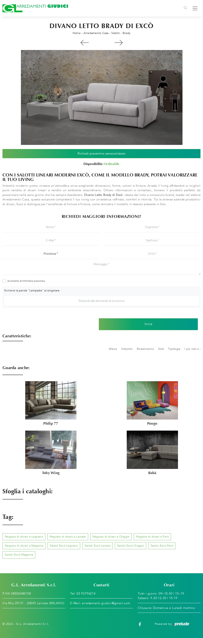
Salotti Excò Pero (162, 546)
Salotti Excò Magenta (19, 555)
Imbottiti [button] (127, 349)
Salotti (115, 33)
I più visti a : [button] (192, 349)
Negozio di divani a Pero (152, 537)
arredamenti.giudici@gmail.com (106, 603)
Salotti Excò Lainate (97, 546)
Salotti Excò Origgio (130, 546)
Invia (148, 324)
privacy (41, 281)
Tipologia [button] (174, 349)
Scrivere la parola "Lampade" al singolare (31, 290)
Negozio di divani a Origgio (111, 537)
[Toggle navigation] (185, 8)
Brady (126, 33)
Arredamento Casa (96, 33)
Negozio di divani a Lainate (68, 537)
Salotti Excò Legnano (64, 546)
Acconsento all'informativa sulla (26, 281)
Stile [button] (161, 349)
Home (77, 33)
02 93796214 (86, 593)
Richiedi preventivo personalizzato (102, 153)
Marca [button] (113, 349)
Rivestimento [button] (145, 349)
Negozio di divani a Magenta (24, 546)
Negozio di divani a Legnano (24, 537)
